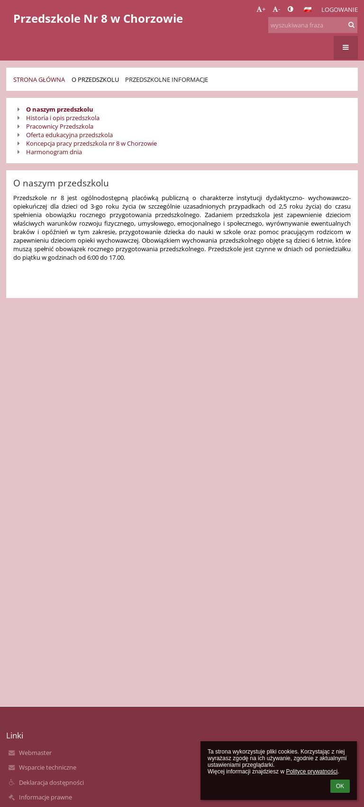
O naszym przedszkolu (59, 109)
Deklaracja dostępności (51, 782)
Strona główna (39, 79)
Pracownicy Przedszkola (59, 126)
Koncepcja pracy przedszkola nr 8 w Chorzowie (91, 143)
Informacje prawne (45, 797)
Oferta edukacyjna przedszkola (69, 135)
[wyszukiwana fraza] (313, 25)
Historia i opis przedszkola (63, 118)
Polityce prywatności (311, 771)
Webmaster (35, 752)
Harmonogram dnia (54, 152)
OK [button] (340, 786)
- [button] (276, 9)
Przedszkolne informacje (166, 79)
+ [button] (260, 9)
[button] (307, 9)
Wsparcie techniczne (47, 767)
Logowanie (339, 9)
